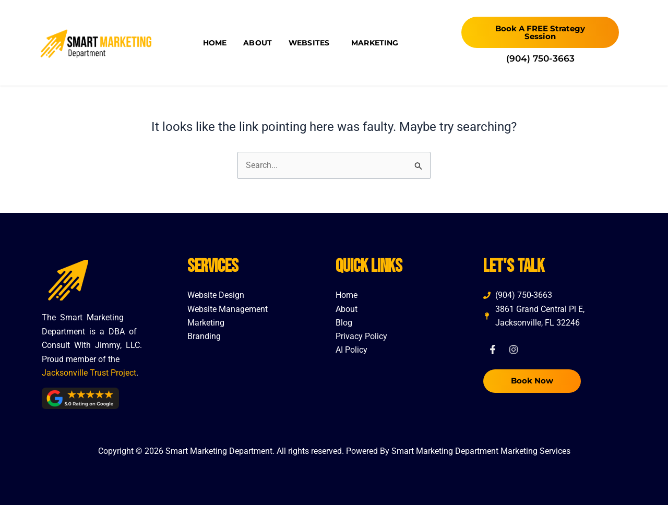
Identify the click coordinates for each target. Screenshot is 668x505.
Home (215, 42)
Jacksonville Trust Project (89, 373)
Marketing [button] (377, 43)
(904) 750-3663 (540, 58)
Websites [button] (312, 43)
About (257, 42)
